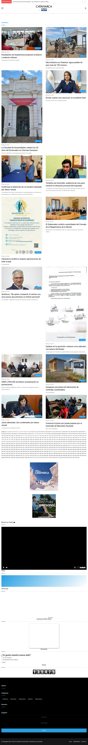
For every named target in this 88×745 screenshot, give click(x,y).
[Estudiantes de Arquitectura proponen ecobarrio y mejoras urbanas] (22, 38)
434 (21, 453)
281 (85, 443)
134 (78, 435)
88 (62, 433)
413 (57, 451)
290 (21, 445)
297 (38, 445)
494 (78, 455)
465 (9, 455)
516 (45, 457)
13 (21, 431)
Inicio (70, 741)
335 (43, 447)
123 (52, 435)
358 (12, 449)
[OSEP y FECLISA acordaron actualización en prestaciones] (22, 365)
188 (36, 439)
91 (67, 433)
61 (17, 433)
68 (29, 433)
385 (76, 449)
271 (62, 443)
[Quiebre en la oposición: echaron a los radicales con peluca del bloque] (66, 304)
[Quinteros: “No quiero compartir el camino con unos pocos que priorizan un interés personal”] (22, 278)
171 (81, 437)
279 (81, 443)
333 (38, 447)
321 (9, 447)
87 (61, 433)
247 (5, 443)
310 (69, 445)
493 (76, 455)
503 (14, 457)
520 (54, 457)
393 (9, 451)
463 (5, 455)
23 (38, 431)
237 (66, 441)
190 (40, 439)
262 (40, 443)
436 (26, 453)
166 (69, 437)
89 (64, 433)
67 (27, 433)
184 (26, 439)
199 (62, 439)
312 (73, 445)
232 (54, 441)
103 (5, 435)
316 (83, 445)
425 (85, 451)
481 (47, 455)
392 (7, 451)
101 (85, 433)
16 (26, 431)
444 (45, 453)
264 (45, 443)
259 (33, 443)
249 (9, 443)
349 (76, 447)
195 (52, 439)
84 (56, 433)
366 (31, 449)
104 (7, 435)
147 (24, 437)
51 (85, 431)
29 (48, 431)
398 (21, 451)
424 (83, 451)
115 (33, 435)
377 (57, 449)
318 (2, 447)
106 (12, 435)
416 (64, 451)
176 (7, 439)
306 (59, 445)
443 (43, 453)
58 (12, 433)
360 (17, 449)
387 (81, 449)
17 (28, 431)
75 (41, 433)
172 (83, 437)
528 (73, 457)
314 (78, 445)
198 (59, 439)
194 (50, 439)
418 (69, 451)
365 (28, 449)
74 (39, 433)
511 (33, 457)
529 (76, 457)
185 (28, 439)
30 (49, 431)
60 (15, 433)
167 (71, 437)
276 (73, 443)
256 (26, 443)
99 (81, 433)
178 (12, 439)
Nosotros (4, 704)
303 (52, 445)
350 (78, 447)
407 (43, 451)
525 (66, 457)
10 (16, 431)
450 (59, 453)
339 (52, 447)
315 (81, 445)
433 (19, 453)
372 (45, 449)
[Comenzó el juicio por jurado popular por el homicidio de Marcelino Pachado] (66, 407)
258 (31, 443)
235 (62, 441)
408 (45, 451)
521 (57, 457)
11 (17, 431)
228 (45, 441)
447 (52, 453)
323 (14, 447)
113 (28, 435)
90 (66, 433)
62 (19, 433)
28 (46, 431)
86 (59, 433)
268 (54, 443)
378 (59, 449)
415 (62, 451)
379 (62, 449)
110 (21, 435)
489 (66, 455)
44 (73, 431)
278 (78, 443)
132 (73, 435)
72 (35, 433)
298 (40, 445)
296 (36, 445)
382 (69, 449)
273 (66, 443)
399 (24, 451)
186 (31, 439)
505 (19, 457)
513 (38, 457)
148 (26, 437)
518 (50, 457)
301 (47, 445)
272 (64, 443)
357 (9, 449)
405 (38, 451)
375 (52, 449)
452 (64, 453)
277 (76, 443)
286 (12, 445)
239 (71, 441)
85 (57, 433)
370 (40, 449)
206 (78, 439)
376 (54, 449)
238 (69, 441)
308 (64, 445)
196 (54, 439)
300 (45, 445)
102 (2, 435)
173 (85, 437)
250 (12, 443)
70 (32, 433)
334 (40, 447)
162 (59, 437)
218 (21, 441)
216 (17, 441)
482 (50, 455)
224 (36, 441)
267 (52, 443)
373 (47, 449)
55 (7, 433)
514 (40, 457)
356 (7, 449)
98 (79, 433)
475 (33, 455)
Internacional (22, 699)
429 (9, 453)
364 (26, 449)
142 (12, 437)
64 (22, 433)
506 (21, 457)
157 (47, 437)
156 (45, 437)
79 (47, 433)
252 (17, 443)
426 (2, 453)
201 (66, 439)
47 (78, 431)
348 (73, 447)
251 (14, 443)
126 (59, 435)
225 (38, 441)
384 (73, 449)
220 (26, 441)
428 (7, 453)
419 (71, 451)
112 (26, 435)
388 (83, 449)
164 (64, 437)
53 (4, 433)
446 (50, 453)
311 (71, 445)
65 (24, 433)
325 (19, 447)
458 (78, 453)
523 (62, 457)
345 (66, 447)
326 (21, 447)
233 (57, 441)
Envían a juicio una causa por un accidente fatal (66, 98)
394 (12, 451)
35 (58, 431)
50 (83, 431)
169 (76, 437)
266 (50, 443)
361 (19, 449)
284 (7, 445)
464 (7, 455)
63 (20, 433)
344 (64, 447)
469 (19, 455)
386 (78, 449)
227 (43, 441)
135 (81, 435)
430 (12, 453)
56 (9, 433)
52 (2, 433)
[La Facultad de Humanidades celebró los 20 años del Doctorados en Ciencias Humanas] (22, 106)
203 (71, 439)
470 (21, 455)
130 (69, 435)
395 (14, 451)
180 (17, 439)
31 (51, 431)
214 (12, 441)
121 (47, 435)
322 (12, 447)
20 (33, 431)
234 (59, 441)
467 (14, 455)
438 (31, 453)
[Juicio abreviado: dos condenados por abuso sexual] (22, 406)
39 (65, 431)
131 (71, 435)
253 (19, 443)
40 (66, 431)
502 (12, 457)
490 (69, 455)
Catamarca (5, 699)
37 (61, 431)
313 (76, 445)
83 (54, 433)
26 (43, 431)
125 (57, 435)
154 (40, 437)
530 (78, 457)
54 (5, 433)
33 (54, 431)
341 (57, 447)
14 (22, 431)
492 (73, 455)
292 (26, 445)
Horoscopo (50, 617)
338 (50, 447)
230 (50, 441)
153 (38, 437)
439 (33, 453)
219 (24, 441)
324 (17, 447)
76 (42, 433)
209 (85, 439)
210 (2, 441)
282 (2, 445)
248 (7, 443)
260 (36, 443)
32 (53, 431)
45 (75, 431)
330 (31, 447)
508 (26, 457)
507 (24, 457)
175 (5, 439)
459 (81, 453)
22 (36, 431)
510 (31, 457)
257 (28, 443)
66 (25, 433)
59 (14, 433)
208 (83, 439)
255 (24, 443)
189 (38, 439)
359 (14, 449)
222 (31, 441)
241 (76, 441)
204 (73, 439)
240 (73, 441)
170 (78, 437)
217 (19, 441)
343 (62, 447)
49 (81, 431)
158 (50, 437)
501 (9, 457)
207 (81, 439)
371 (43, 449)
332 (36, 447)
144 (17, 437)
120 (45, 435)
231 (52, 441)
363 (24, 449)
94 (72, 433)
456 (73, 453)
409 (47, 451)
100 (83, 433)
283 (5, 445)
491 (71, 455)
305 (57, 445)
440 (36, 453)
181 (19, 439)
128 (64, 435)
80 (49, 433)
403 (33, 451)
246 (2, 443)
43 (71, 431)
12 (19, 431)
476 (36, 455)
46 (76, 431)
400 (26, 451)
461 (85, 453)
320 (7, 447)
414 (59, 451)
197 (57, 439)
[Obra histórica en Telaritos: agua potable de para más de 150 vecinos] (66, 42)
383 (71, 449)
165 (66, 437)
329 (28, 447)
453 (66, 453)
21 (34, 431)
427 (5, 453)
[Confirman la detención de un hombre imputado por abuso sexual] (22, 168)
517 (47, 457)
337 (47, 447)
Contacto (4, 712)
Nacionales (13, 699)
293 (28, 445)
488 (64, 455)
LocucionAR (39, 741)
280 (83, 443)
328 (26, 447)
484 (54, 455)
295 (33, 445)
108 (17, 435)
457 (76, 453)
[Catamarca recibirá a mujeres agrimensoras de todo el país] (22, 225)
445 (47, 453)
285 (9, 445)
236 (64, 441)
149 (28, 437)
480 (45, 455)
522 (59, 457)
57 (10, 433)
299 (43, 445)
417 (66, 451)
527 (71, 457)
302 (50, 445)
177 (9, 439)
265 (47, 443)
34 (56, 431)
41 (68, 431)
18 (29, 431)
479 (43, 455)
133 (76, 435)
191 (43, 439)
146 (21, 437)
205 (76, 439)
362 (21, 449)
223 (33, 441)
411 (52, 451)
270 (59, 443)
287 (14, 445)
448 (54, 453)
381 (66, 449)
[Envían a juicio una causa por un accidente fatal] (66, 81)
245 (85, 441)
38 (63, 431)
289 (19, 445)
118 (40, 435)
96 (76, 433)
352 (83, 447)
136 (83, 435)
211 (5, 441)
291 (24, 445)
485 (57, 455)
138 (2, 437)
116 (36, 435)
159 (52, 437)
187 (33, 439)
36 (59, 431)
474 (31, 455)
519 (52, 457)
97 (77, 433)
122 (50, 435)
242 (78, 441)
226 (40, 441)
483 (52, 455)
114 (31, 435)
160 (54, 437)
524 (64, 457)
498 (2, 457)
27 (44, 431)
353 (85, 447)
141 (9, 437)
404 (36, 451)
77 (44, 433)
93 (71, 433)
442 (40, 453)
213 (9, 441)
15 (24, 431)
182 (21, 439)
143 (14, 437)
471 (24, 455)
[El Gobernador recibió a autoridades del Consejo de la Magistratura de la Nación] (66, 208)
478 (40, 455)
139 (5, 437)
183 (24, 439)
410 (50, 451)
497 (85, 455)
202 (69, 439)
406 (40, 451)
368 (36, 449)
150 (31, 437)
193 (47, 439)
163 (62, 437)
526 (69, 457)
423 (81, 451)
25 (41, 431)
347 (71, 447)
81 (51, 433)
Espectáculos (38, 699)
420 (73, 451)
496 (83, 455)
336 (45, 447)
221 (28, 441)
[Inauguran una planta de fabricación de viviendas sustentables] (66, 368)
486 (59, 455)
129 (66, 435)
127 (62, 435)
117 (38, 435)
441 (38, 453)
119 (43, 435)
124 (54, 435)
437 (28, 453)
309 (66, 445)
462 (2, 455)
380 (64, 449)
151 (33, 437)
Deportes (30, 699)
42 (70, 431)
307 (62, 445)
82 (52, 433)
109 (19, 435)
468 (17, 455)
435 (24, 453)
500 (7, 457)
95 (74, 433)
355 (5, 449)
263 (43, 443)
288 (17, 445)
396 (17, 451)
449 (57, 453)
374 (50, 449)
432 (17, 453)
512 (36, 457)
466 (12, 455)
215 (14, 441)
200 (64, 439)
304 (54, 445)
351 (81, 447)
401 (28, 451)
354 (2, 449)
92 (69, 433)
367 (33, 449)
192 (45, 439)
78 (45, 433)
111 (24, 435)
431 (14, 453)
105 (9, 435)
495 (81, 455)
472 (26, 455)
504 (17, 457)
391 (5, 451)
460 (83, 453)
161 (57, 437)
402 (31, 451)
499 (5, 457)
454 (69, 453)
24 (39, 431)
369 (38, 449)
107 (14, 435)
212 (7, 441)
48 (80, 431)
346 (69, 447)
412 (54, 451)
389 (85, 449)
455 (71, 453)
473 (28, 455)
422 (78, 451)
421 (76, 451)
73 (37, 433)
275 (71, 443)
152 (36, 437)
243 (81, 441)
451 (62, 453)
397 (19, 451)
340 (54, 447)
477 (38, 455)
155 (43, 437)
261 (38, 443)
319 (5, 447)
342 (59, 447)
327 (24, 447)
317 (85, 445)
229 (47, 441)
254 (21, 443)
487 (62, 455)
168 (73, 437)
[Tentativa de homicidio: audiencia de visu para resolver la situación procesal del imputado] (66, 166)
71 (34, 433)
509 (28, 457)
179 (14, 439)
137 (85, 435)
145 (19, 437)
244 (83, 441)
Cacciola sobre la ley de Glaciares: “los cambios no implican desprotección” (33, 1)
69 (30, 433)
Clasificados (76, 741)
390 (2, 451)
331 (33, 447)
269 (57, 443)
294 (31, 445)
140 (7, 437)
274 (69, 443)
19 (31, 431)
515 (43, 457)
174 (2, 439)
